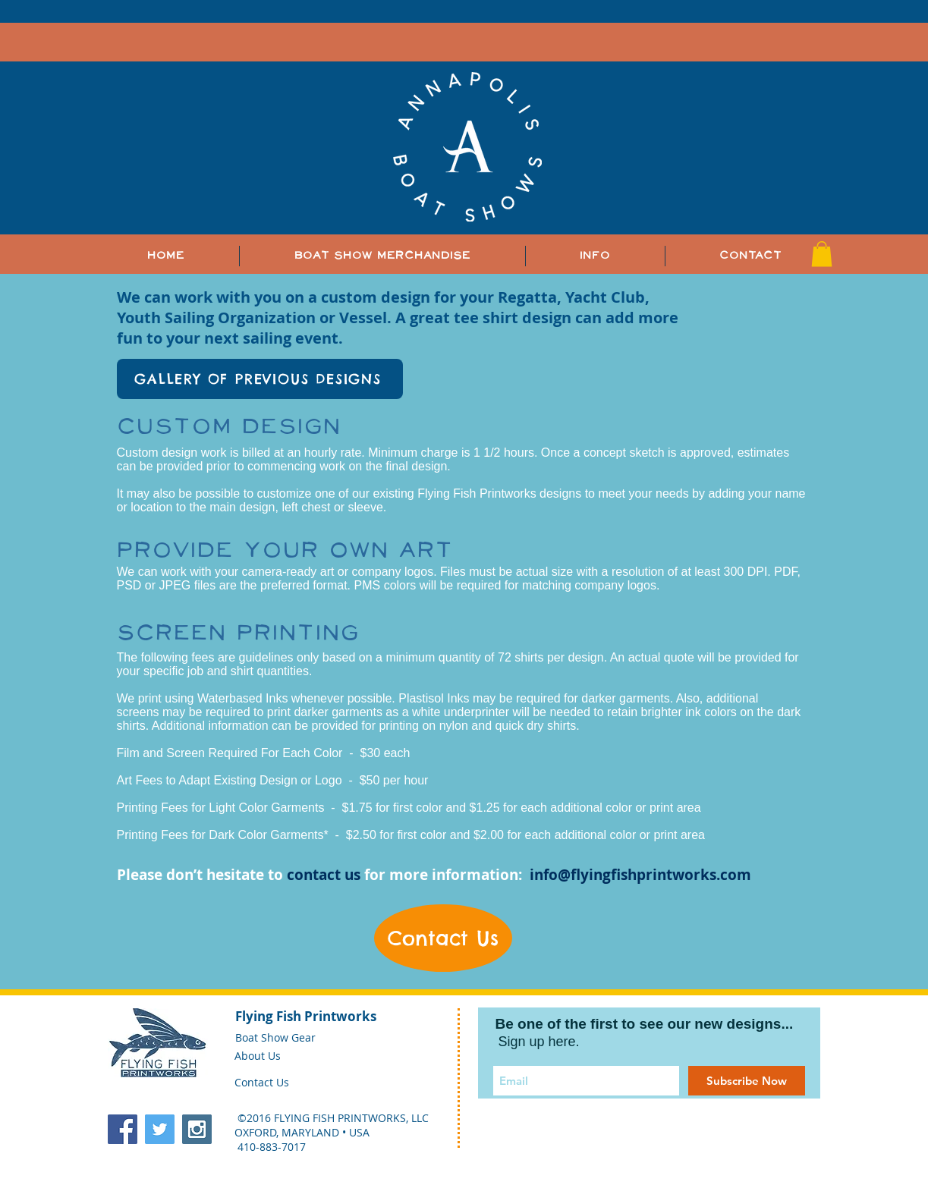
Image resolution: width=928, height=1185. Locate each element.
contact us (323, 875)
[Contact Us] (443, 938)
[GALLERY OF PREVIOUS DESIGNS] (260, 379)
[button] (595, 256)
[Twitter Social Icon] (160, 1129)
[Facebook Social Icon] (122, 1129)
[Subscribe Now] (746, 1080)
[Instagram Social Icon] (197, 1129)
